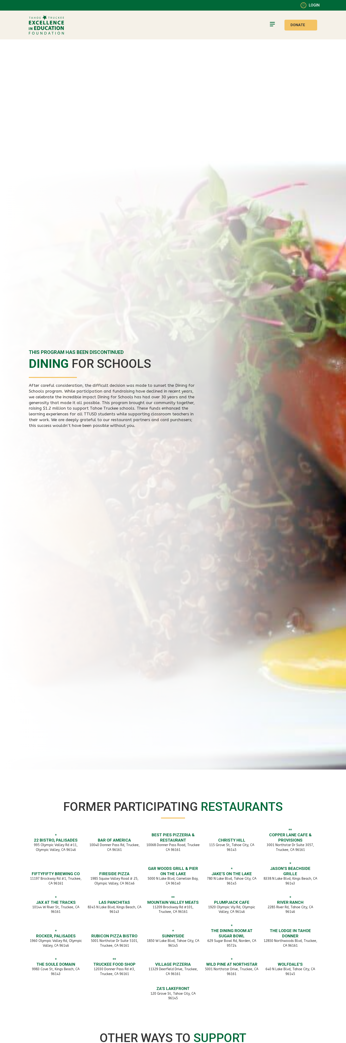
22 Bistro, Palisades (56, 840)
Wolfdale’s (290, 964)
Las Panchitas (114, 902)
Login (314, 5)
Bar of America (114, 840)
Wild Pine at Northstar (231, 964)
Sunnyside (173, 936)
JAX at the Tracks (56, 902)
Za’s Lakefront (173, 988)
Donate (297, 25)
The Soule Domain (56, 964)
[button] (272, 25)
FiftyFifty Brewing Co (56, 873)
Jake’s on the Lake (231, 873)
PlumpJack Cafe (231, 902)
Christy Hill (231, 840)
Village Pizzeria (173, 964)
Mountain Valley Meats (173, 902)
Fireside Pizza (114, 873)
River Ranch (290, 902)
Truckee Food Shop (114, 964)
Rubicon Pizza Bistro (114, 936)
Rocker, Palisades (56, 936)
